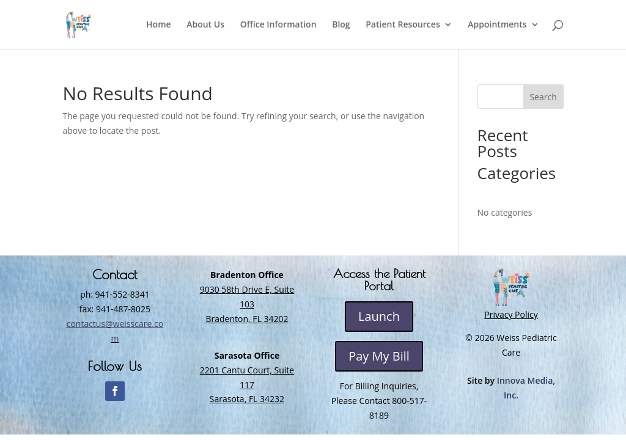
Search (542, 97)
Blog (341, 25)
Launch (379, 316)
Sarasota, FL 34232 (247, 399)
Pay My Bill (379, 356)
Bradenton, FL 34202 (246, 318)
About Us (205, 25)
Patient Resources (403, 25)
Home (158, 25)
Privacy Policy (510, 314)
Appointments (497, 25)
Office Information (278, 25)
